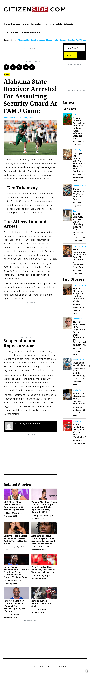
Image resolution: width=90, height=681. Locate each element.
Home (7, 24)
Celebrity (68, 24)
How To (48, 24)
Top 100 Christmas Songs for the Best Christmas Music (78, 294)
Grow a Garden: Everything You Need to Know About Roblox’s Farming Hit (79, 128)
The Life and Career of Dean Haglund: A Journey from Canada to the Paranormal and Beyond (79, 333)
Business (15, 24)
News (33, 32)
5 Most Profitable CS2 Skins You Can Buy (78, 194)
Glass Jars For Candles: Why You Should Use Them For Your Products (79, 162)
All (38, 32)
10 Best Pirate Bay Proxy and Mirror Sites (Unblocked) (79, 431)
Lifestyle (57, 24)
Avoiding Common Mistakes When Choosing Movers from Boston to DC (78, 224)
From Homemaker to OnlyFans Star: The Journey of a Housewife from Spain (79, 258)
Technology (37, 24)
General (25, 32)
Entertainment (12, 32)
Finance (26, 24)
